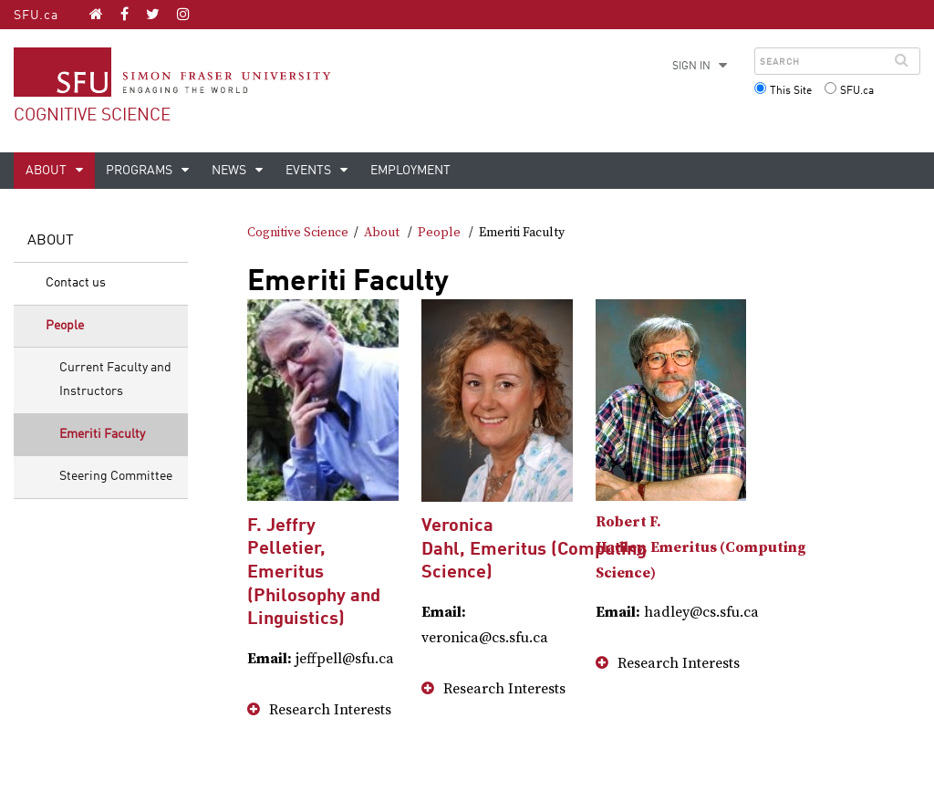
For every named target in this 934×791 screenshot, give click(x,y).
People (65, 325)
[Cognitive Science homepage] (96, 13)
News (230, 170)
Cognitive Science (92, 115)
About (47, 170)
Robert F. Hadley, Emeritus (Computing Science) (701, 547)
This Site (791, 91)
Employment (410, 170)
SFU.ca (36, 15)
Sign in (691, 66)
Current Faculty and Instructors (115, 379)
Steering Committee (115, 476)
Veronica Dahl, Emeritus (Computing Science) (534, 549)
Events (309, 170)
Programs (140, 170)
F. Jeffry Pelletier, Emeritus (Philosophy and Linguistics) (313, 573)
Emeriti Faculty (102, 434)
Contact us (76, 282)
